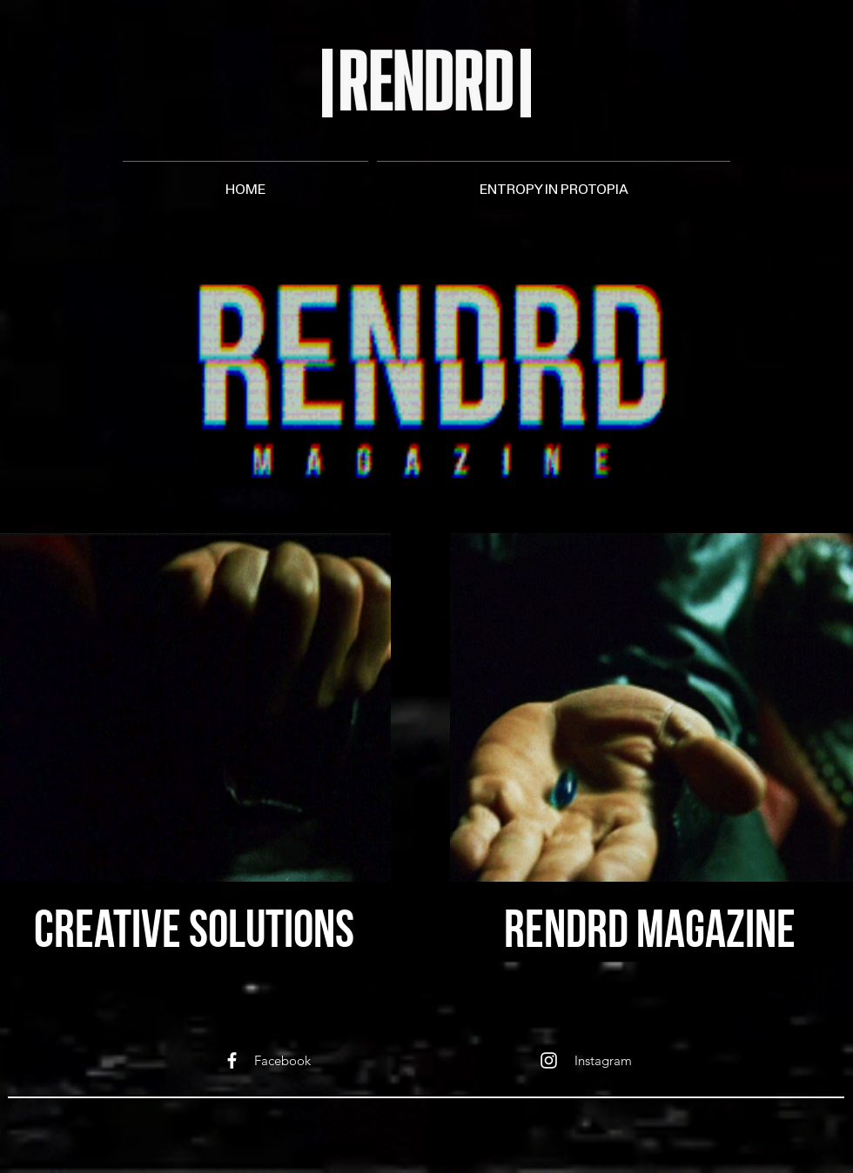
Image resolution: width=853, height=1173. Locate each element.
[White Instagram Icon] (549, 1060)
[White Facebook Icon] (232, 1060)
